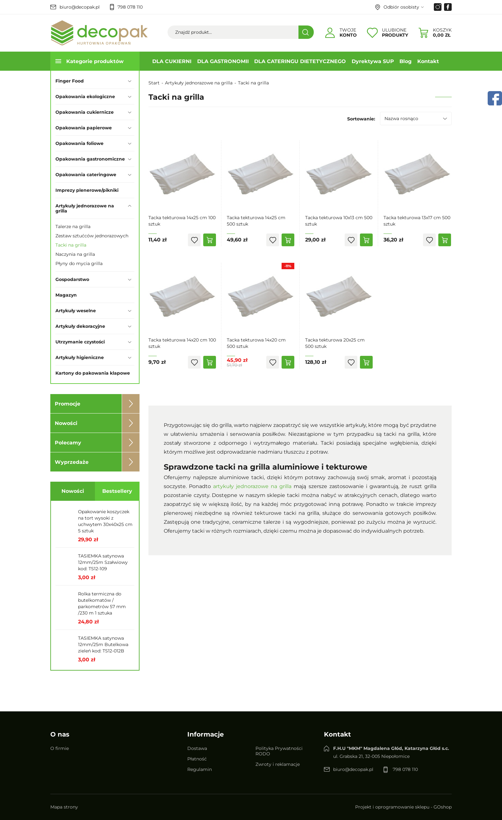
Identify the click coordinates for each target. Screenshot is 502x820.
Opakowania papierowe (83, 128)
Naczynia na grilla (75, 254)
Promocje (67, 404)
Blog (405, 61)
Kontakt (428, 61)
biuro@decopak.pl (80, 7)
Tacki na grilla (70, 245)
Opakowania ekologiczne (85, 96)
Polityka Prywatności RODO (279, 751)
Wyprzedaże (72, 462)
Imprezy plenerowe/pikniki (86, 190)
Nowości (66, 423)
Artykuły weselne (75, 310)
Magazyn (66, 295)
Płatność (197, 759)
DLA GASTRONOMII (223, 61)
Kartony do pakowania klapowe (92, 373)
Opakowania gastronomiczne (90, 159)
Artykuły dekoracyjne (80, 326)
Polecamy (68, 443)
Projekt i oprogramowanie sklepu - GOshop (403, 807)
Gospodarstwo (72, 279)
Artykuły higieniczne (79, 357)
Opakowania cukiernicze (84, 112)
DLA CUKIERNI (171, 61)
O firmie (59, 748)
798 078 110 (130, 7)
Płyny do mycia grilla (79, 263)
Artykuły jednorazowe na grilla (84, 208)
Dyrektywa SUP (373, 61)
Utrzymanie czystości (80, 342)
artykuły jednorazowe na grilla (252, 486)
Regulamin (199, 769)
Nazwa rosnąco (401, 118)
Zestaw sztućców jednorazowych (91, 236)
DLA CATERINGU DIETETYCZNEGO (300, 61)
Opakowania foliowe (79, 143)
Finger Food (69, 81)
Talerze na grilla (72, 226)
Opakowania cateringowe (85, 174)
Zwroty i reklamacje (277, 764)
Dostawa (197, 748)
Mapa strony (64, 807)
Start (154, 83)
